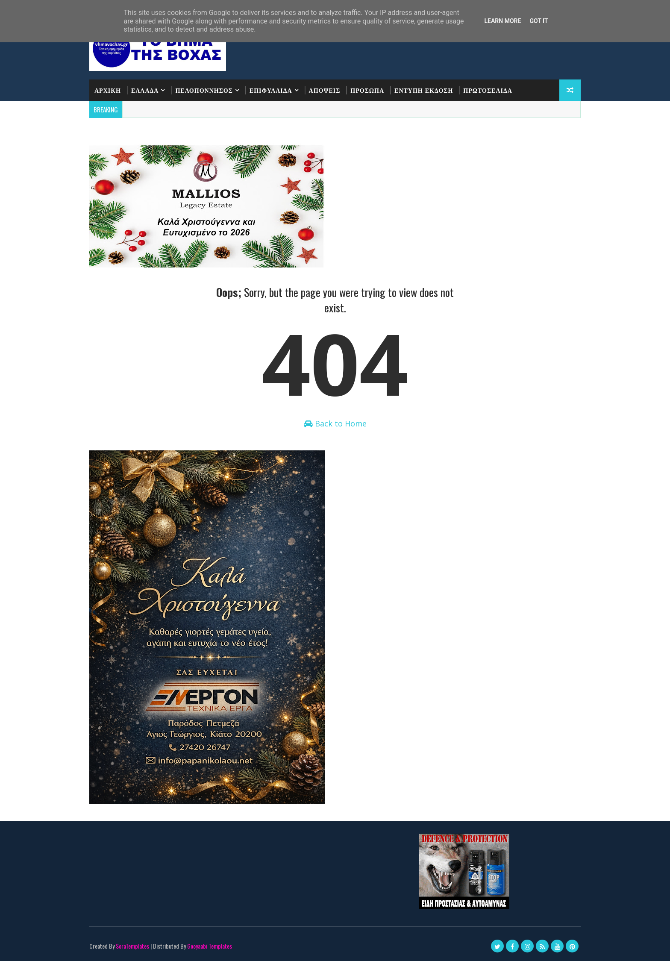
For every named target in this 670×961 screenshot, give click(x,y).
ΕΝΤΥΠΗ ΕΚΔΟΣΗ (423, 89)
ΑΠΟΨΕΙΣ (325, 89)
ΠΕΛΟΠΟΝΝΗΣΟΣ (203, 89)
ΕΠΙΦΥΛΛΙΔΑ (271, 89)
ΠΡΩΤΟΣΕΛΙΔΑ (487, 89)
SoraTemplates (132, 945)
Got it (538, 21)
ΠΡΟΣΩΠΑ (367, 89)
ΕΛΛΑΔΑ (145, 89)
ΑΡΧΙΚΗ (107, 89)
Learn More (502, 21)
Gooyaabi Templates (209, 945)
